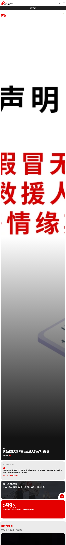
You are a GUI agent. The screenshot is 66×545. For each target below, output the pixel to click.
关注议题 (19, 530)
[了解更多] (7, 455)
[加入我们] (33, 8)
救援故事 (11, 530)
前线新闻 (4, 530)
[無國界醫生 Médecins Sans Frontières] (7, 3)
